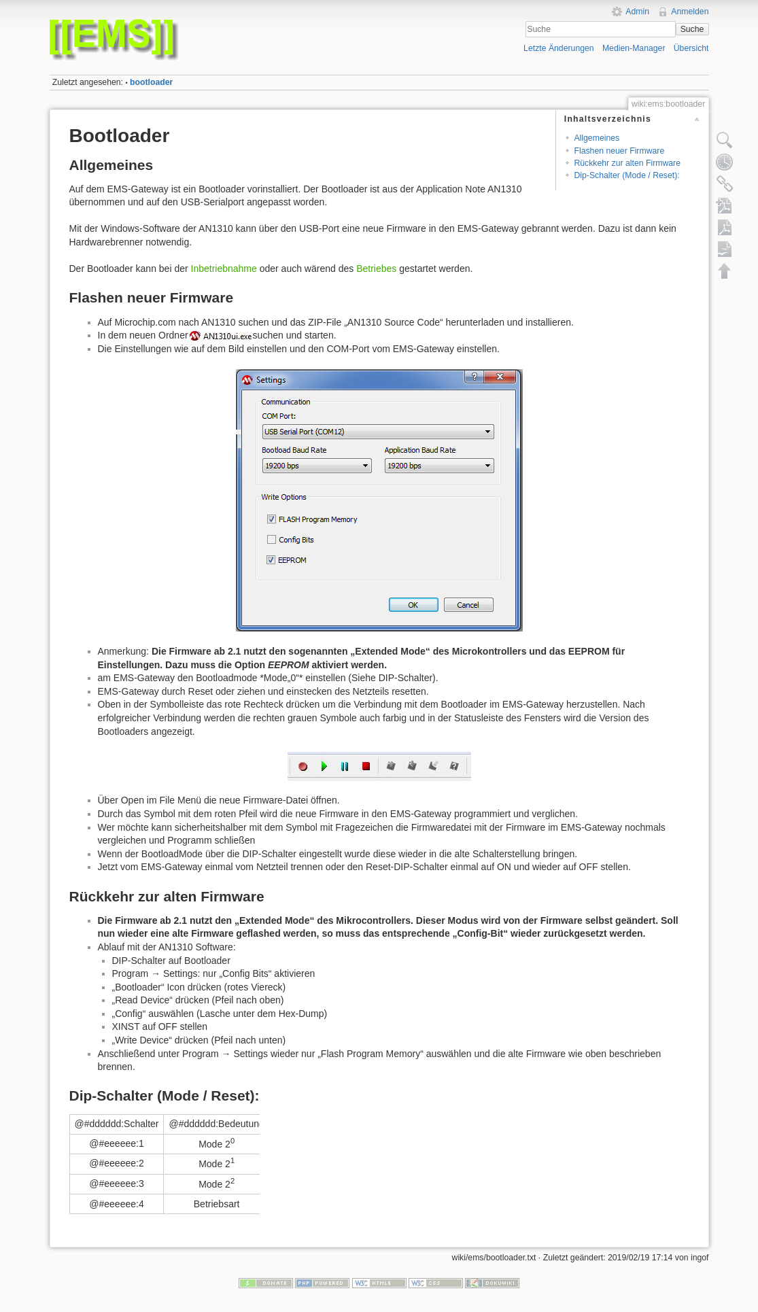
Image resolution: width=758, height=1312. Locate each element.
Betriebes (376, 268)
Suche (692, 29)
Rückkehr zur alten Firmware (627, 163)
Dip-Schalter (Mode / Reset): (626, 175)
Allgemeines (596, 138)
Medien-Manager (634, 48)
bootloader (151, 82)
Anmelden (689, 11)
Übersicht (691, 48)
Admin (637, 11)
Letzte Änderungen (558, 48)
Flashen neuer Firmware (619, 151)
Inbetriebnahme (224, 268)
